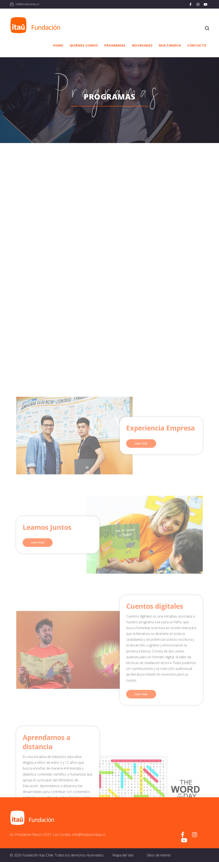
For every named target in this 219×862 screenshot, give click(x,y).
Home (58, 45)
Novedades (142, 45)
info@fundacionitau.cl (88, 834)
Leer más (141, 732)
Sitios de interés (159, 855)
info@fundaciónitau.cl (27, 4)
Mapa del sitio (123, 855)
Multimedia (170, 45)
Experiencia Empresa (160, 717)
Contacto (197, 45)
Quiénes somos (84, 45)
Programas (114, 45)
